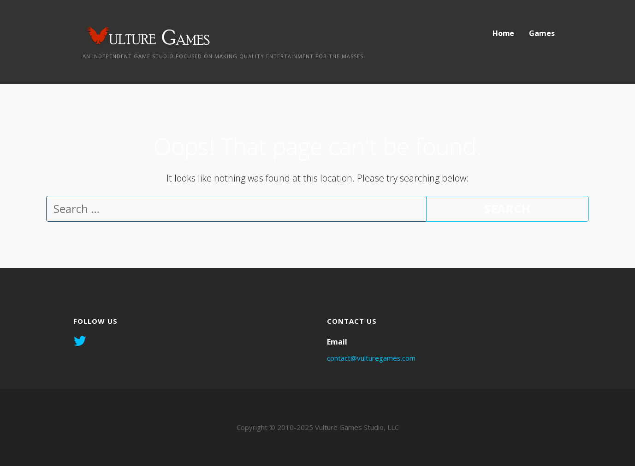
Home (503, 33)
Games (541, 33)
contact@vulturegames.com (371, 358)
